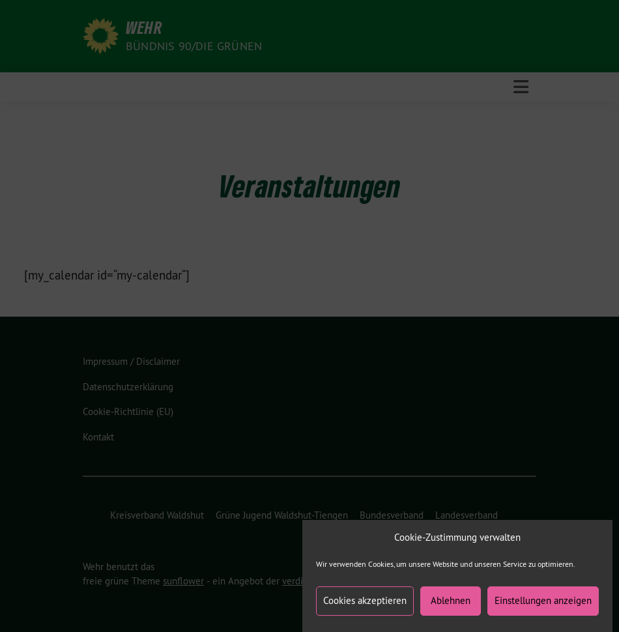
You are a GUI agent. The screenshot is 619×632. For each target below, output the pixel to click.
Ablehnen (450, 605)
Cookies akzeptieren (365, 605)
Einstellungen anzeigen (543, 605)
